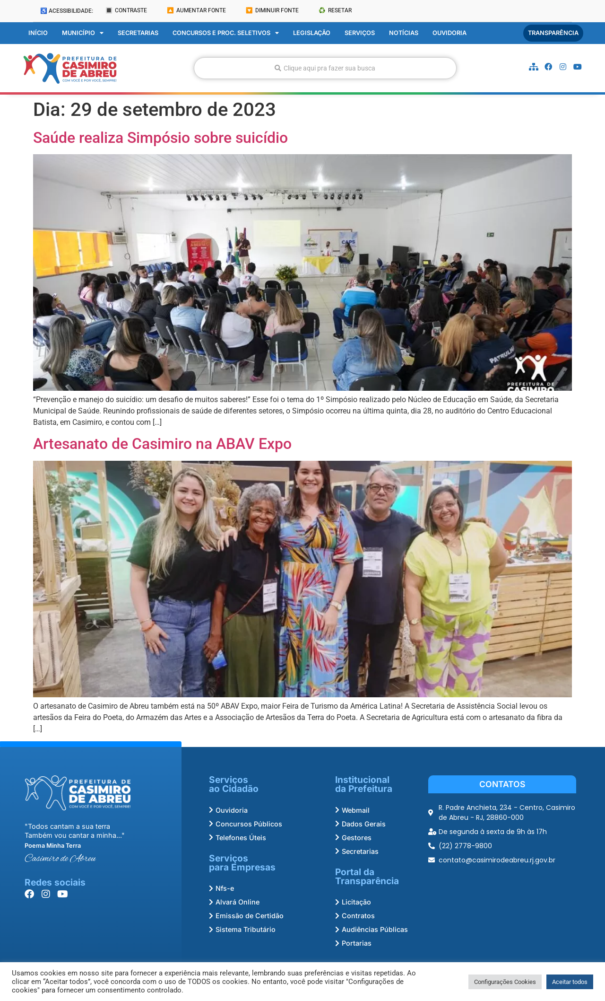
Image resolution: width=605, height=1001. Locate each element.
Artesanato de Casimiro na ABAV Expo (162, 443)
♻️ (335, 10)
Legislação (311, 31)
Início (38, 31)
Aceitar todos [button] (570, 981)
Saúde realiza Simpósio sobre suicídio (160, 136)
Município (83, 32)
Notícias (403, 31)
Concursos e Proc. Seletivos (226, 32)
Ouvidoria (449, 31)
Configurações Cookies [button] (505, 981)
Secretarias (138, 31)
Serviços (360, 31)
